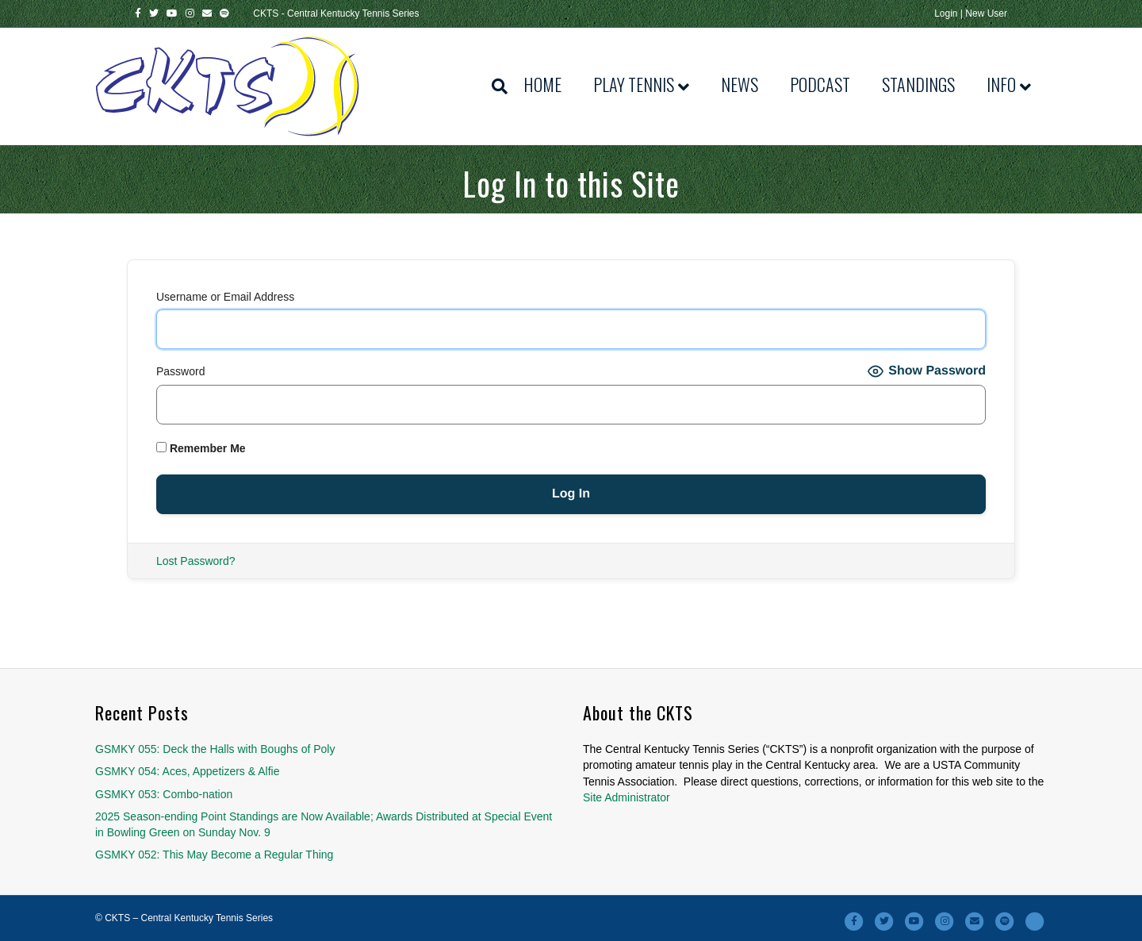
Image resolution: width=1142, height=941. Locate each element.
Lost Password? (196, 561)
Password (180, 371)
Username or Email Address (225, 296)
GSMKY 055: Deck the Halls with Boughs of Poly (215, 749)
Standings (918, 84)
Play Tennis (633, 84)
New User (986, 13)
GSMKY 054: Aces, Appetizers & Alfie (187, 771)
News (739, 84)
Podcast (820, 84)
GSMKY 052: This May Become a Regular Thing (214, 854)
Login (945, 13)
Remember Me (201, 448)
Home (542, 84)
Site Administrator (626, 797)
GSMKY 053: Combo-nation (163, 794)
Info (1001, 84)
